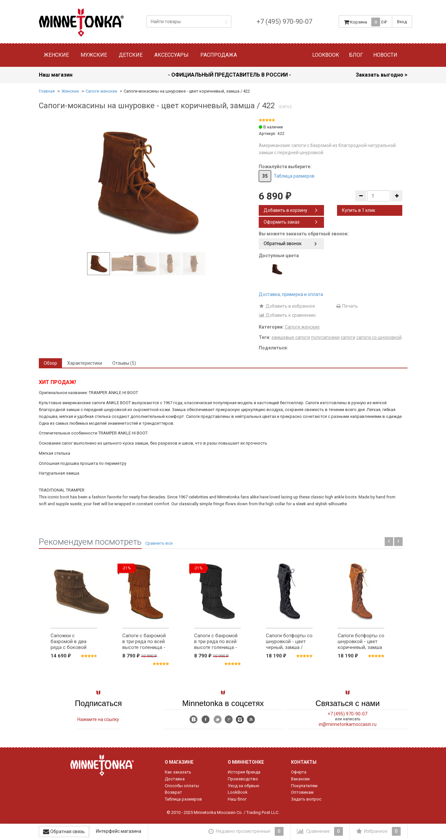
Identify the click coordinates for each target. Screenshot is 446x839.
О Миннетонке (246, 762)
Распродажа (218, 55)
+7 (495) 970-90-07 (284, 21)
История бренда (244, 772)
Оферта (298, 772)
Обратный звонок (290, 243)
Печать (346, 306)
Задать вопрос (306, 799)
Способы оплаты (182, 785)
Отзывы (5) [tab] (124, 363)
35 (265, 176)
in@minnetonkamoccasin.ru (348, 724)
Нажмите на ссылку (98, 719)
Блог (356, 55)
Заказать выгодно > (382, 75)
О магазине (179, 762)
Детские (131, 55)
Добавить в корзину (290, 210)
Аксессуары (171, 55)
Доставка (175, 778)
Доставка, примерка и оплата (291, 294)
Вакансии (300, 778)
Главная (47, 91)
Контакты (303, 762)
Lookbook (325, 55)
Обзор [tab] (50, 363)
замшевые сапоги (290, 337)
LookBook (238, 792)
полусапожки (325, 337)
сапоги (348, 337)
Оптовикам (302, 792)
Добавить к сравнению (287, 315)
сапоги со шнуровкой (379, 337)
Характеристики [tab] (84, 363)
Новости (385, 55)
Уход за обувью (243, 785)
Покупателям (304, 785)
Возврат (173, 792)
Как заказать (178, 772)
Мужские (94, 55)
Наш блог (237, 799)
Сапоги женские (101, 91)
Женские (56, 55)
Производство (243, 778)
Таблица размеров (294, 176)
